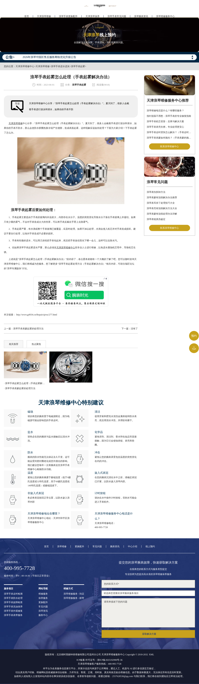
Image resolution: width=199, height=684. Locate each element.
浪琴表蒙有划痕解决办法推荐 (162, 198)
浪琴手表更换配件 (68, 15)
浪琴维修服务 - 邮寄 (74, 598)
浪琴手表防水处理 (13, 598)
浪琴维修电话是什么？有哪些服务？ (165, 110)
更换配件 (79, 546)
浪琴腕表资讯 (141, 15)
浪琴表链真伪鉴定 (156, 219)
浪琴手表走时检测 (13, 594)
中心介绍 (132, 546)
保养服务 (43, 598)
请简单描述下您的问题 (148, 613)
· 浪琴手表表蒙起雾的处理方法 (19, 388)
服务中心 (43, 615)
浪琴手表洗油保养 (13, 606)
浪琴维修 (61, 546)
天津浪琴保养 (93, 15)
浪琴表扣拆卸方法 (156, 192)
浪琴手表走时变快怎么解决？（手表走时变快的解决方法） (169, 132)
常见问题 (97, 546)
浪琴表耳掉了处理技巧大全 (161, 203)
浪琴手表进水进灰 (60, 66)
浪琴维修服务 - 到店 (74, 594)
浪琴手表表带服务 (13, 615)
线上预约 (150, 546)
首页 (26, 15)
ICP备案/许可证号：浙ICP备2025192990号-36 (100, 660)
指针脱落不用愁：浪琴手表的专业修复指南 (169, 116)
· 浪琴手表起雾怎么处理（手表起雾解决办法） (25, 383)
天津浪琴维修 (44, 15)
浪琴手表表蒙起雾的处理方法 (28, 328)
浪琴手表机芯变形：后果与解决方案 (165, 121)
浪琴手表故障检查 (13, 602)
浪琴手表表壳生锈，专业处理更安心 (165, 127)
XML (151, 654)
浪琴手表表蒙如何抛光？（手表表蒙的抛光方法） (169, 137)
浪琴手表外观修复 (13, 611)
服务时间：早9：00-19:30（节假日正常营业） (27, 576)
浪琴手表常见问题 (116, 15)
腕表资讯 (115, 546)
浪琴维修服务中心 (165, 15)
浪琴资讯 (43, 611)
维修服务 (43, 594)
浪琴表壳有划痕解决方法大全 (162, 209)
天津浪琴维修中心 (25, 66)
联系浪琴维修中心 (169, 146)
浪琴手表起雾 (78, 66)
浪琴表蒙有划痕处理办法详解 (162, 214)
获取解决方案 (149, 634)
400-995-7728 (101, 527)
